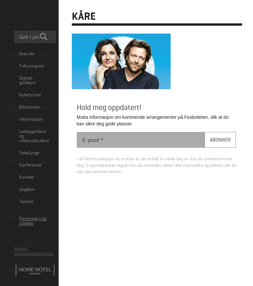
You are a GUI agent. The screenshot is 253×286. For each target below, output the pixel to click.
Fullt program (32, 66)
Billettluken (29, 107)
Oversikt (27, 54)
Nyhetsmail (30, 95)
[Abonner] (220, 140)
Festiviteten (35, 16)
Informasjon (30, 119)
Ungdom (27, 189)
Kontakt (26, 177)
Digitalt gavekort (27, 80)
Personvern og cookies (32, 221)
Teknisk (26, 201)
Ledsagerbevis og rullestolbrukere (34, 136)
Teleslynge (29, 153)
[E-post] (141, 140)
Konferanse (30, 165)
